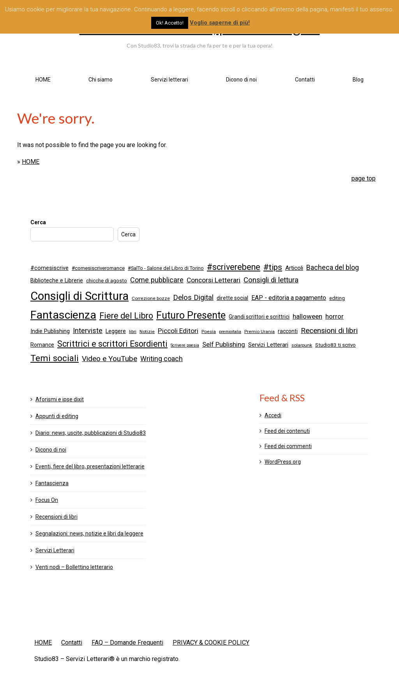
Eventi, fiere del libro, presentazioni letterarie (90, 466)
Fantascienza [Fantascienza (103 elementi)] (63, 314)
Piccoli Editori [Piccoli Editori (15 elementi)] (178, 331)
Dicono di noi (241, 79)
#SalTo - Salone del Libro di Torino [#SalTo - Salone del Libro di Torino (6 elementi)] (166, 268)
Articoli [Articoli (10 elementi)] (294, 267)
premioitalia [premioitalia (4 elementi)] (230, 331)
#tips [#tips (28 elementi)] (272, 267)
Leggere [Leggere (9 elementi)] (116, 331)
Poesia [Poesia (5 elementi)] (208, 331)
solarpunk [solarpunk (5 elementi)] (301, 345)
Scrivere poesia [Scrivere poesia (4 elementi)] (185, 345)
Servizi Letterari (54, 550)
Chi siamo (100, 79)
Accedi (273, 415)
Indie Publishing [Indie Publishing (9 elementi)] (50, 331)
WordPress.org (283, 462)
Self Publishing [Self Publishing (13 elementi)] (223, 344)
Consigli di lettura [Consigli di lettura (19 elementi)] (271, 280)
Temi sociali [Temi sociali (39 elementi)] (54, 358)
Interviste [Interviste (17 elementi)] (87, 330)
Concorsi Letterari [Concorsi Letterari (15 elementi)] (213, 280)
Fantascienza (52, 483)
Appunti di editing (56, 416)
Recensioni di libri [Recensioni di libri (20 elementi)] (329, 330)
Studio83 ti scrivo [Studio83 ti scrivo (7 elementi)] (335, 345)
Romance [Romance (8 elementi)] (42, 345)
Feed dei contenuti (287, 431)
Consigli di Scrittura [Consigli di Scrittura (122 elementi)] (79, 296)
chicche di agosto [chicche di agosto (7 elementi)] (106, 281)
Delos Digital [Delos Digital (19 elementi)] (193, 297)
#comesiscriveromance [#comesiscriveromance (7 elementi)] (98, 268)
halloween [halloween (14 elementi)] (307, 316)
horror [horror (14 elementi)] (334, 316)
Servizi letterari (169, 79)
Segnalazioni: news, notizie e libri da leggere (89, 533)
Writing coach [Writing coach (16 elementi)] (161, 359)
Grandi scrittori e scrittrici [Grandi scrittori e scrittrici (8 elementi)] (259, 317)
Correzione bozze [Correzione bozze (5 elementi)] (151, 298)
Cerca (38, 222)
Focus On (46, 500)
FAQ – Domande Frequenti (127, 642)
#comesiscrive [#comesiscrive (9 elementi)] (49, 267)
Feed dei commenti (288, 446)
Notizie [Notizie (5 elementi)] (147, 331)
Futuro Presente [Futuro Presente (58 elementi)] (191, 315)
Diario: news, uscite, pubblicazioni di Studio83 (90, 433)
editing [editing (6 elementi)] (337, 298)
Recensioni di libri (56, 517)
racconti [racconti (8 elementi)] (288, 331)
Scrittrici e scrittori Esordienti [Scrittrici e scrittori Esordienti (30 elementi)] (112, 344)
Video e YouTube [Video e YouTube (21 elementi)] (109, 358)
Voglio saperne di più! (220, 22)
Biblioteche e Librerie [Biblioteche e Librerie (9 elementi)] (56, 280)
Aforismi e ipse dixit (59, 399)
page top (363, 178)
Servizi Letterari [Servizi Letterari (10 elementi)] (268, 344)
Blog (358, 79)
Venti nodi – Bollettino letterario (74, 567)
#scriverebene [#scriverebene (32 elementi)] (233, 267)
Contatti (305, 79)
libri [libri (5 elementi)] (132, 331)
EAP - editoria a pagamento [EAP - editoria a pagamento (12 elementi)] (288, 297)
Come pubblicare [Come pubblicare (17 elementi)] (157, 280)
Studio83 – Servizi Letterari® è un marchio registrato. (107, 659)
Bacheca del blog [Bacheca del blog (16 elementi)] (332, 267)
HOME (43, 79)
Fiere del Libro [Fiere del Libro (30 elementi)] (126, 316)
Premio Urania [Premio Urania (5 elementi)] (259, 331)
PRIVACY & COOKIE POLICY (211, 642)
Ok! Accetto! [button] (170, 23)
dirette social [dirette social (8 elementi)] (232, 298)
